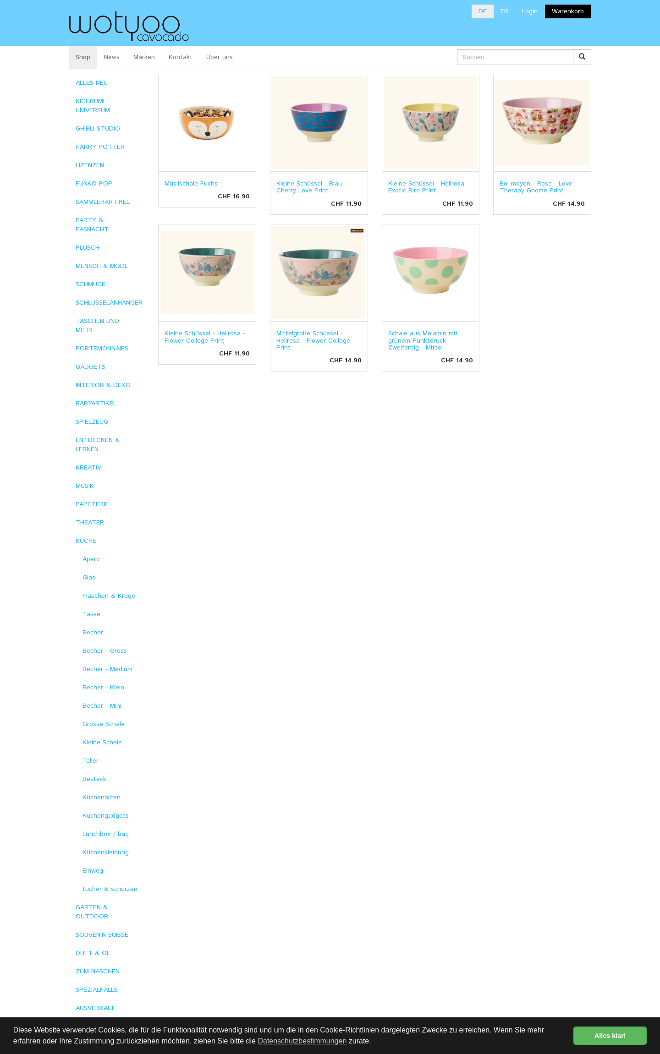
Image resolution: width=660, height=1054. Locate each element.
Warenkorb (568, 11)
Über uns (219, 57)
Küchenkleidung (105, 852)
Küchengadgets (105, 815)
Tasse (91, 614)
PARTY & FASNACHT (92, 225)
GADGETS (90, 366)
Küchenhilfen (101, 797)
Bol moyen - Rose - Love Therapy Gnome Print (536, 187)
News (112, 57)
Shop (83, 57)
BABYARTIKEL (96, 403)
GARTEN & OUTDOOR (92, 912)
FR (504, 11)
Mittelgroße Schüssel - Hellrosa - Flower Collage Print (313, 340)
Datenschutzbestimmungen (302, 1041)
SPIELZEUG (92, 421)
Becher (92, 632)
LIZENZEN (90, 165)
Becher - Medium (107, 669)
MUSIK (85, 486)
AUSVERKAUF (96, 1008)
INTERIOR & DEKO (103, 385)
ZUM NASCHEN (98, 971)
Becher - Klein (103, 687)
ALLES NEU (92, 82)
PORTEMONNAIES (102, 348)
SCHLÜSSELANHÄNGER (109, 302)
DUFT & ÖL (93, 953)
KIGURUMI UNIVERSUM (93, 106)
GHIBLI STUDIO (98, 128)
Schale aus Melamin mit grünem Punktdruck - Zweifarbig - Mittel (423, 340)
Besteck (94, 779)
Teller (90, 760)
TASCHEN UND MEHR (97, 326)
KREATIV (88, 467)
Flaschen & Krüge (108, 596)
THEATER (90, 522)
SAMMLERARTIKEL (103, 202)
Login (530, 11)
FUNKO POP (94, 183)
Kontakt (180, 57)
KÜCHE (86, 541)
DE (482, 11)
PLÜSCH (87, 247)
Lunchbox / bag (105, 834)
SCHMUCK (91, 284)
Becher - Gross (104, 650)
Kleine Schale (102, 742)
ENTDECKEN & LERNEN (98, 445)
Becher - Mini (101, 705)
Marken (144, 57)
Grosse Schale (103, 724)
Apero (91, 559)
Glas (88, 577)
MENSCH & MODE (102, 266)
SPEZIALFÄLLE (97, 989)
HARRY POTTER (100, 147)
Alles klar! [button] (610, 1035)
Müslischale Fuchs (191, 183)
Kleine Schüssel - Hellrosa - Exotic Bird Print (428, 187)
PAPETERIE (92, 504)
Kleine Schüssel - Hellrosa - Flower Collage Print (205, 337)
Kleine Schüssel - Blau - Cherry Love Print (311, 187)
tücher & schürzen (110, 889)
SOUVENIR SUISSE (102, 934)
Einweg (92, 870)
